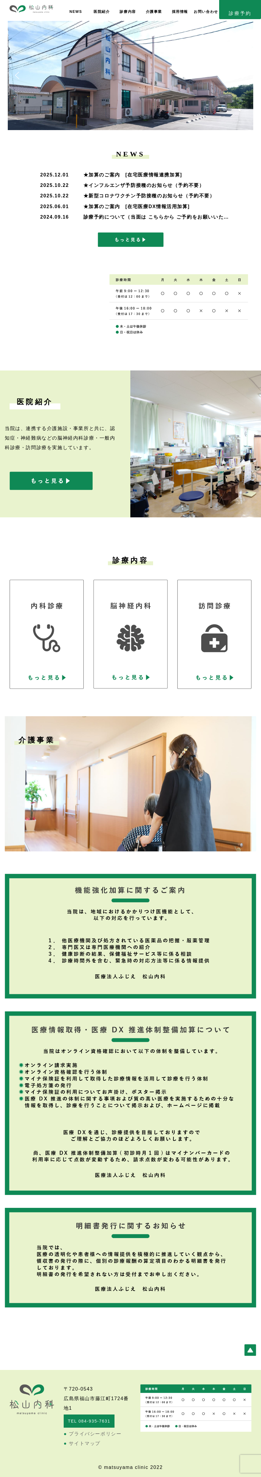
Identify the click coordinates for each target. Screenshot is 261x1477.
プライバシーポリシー (92, 1433)
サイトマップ (82, 1443)
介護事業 (154, 12)
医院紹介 (102, 12)
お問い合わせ (206, 12)
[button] (17, 75)
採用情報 (180, 12)
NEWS (75, 12)
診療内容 (128, 12)
